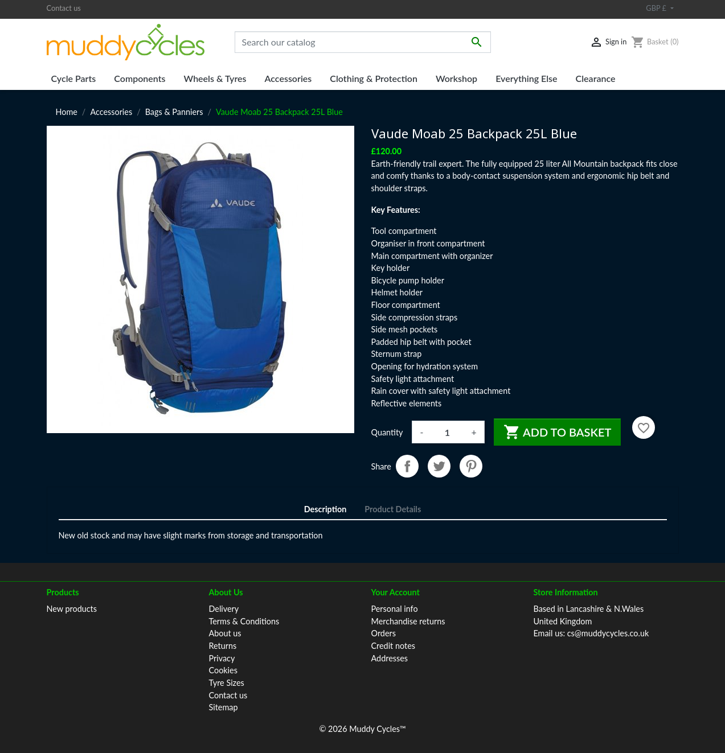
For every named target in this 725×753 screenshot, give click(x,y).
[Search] (363, 42)
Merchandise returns (408, 621)
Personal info (394, 609)
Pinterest (471, 466)
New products (72, 609)
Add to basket (557, 432)
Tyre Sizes (226, 683)
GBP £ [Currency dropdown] (657, 8)
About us (225, 633)
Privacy (222, 658)
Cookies (223, 670)
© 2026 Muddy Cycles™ (362, 729)
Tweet (439, 466)
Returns (223, 646)
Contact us (64, 8)
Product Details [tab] (392, 509)
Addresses (389, 658)
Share (407, 466)
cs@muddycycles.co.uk (608, 633)
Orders (383, 633)
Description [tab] (325, 509)
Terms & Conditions (244, 621)
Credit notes (393, 646)
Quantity (387, 432)
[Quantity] (447, 432)
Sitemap (223, 707)
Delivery (224, 609)
